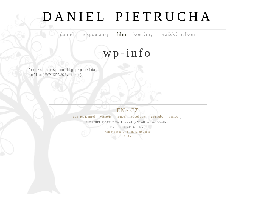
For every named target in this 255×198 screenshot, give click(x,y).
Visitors (106, 117)
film (121, 34)
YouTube (157, 117)
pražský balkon (177, 34)
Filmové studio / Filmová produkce (128, 131)
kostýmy (143, 34)
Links (127, 136)
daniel (67, 34)
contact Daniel (84, 117)
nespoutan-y (95, 34)
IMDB (121, 117)
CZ (134, 110)
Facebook (138, 117)
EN (120, 110)
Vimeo (173, 117)
